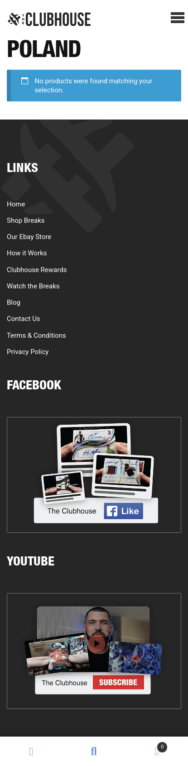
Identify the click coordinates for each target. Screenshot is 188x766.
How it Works (27, 253)
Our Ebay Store (29, 237)
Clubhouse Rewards (37, 270)
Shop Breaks (26, 220)
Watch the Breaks (33, 286)
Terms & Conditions (36, 335)
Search (94, 751)
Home (16, 204)
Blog (13, 302)
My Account (31, 751)
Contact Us (23, 319)
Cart (146, 744)
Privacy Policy (27, 352)
